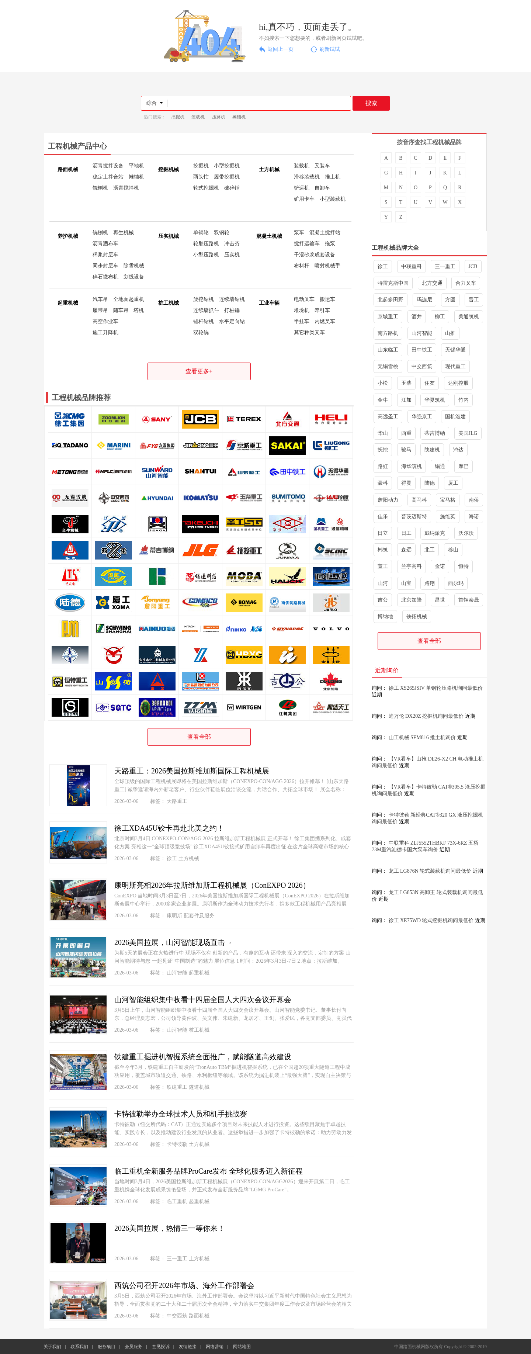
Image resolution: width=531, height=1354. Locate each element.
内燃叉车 (325, 321)
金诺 (440, 566)
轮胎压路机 (206, 243)
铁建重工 (177, 1087)
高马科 (419, 500)
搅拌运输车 (307, 243)
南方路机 (388, 333)
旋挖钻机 (203, 299)
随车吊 (121, 310)
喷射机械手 (327, 266)
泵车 (299, 232)
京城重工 (388, 316)
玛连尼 (424, 299)
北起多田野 (390, 299)
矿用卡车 (304, 199)
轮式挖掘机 (206, 188)
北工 (429, 550)
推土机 (332, 177)
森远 (406, 550)
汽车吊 (100, 299)
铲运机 (301, 188)
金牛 (383, 400)
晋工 (474, 299)
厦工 (453, 483)
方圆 (450, 299)
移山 (453, 550)
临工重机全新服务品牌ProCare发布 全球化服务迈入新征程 (208, 1171)
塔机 (138, 310)
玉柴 (406, 383)
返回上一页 (281, 49)
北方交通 (432, 283)
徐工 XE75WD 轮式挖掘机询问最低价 (431, 920)
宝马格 (447, 500)
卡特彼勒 (177, 1144)
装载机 (198, 117)
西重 (406, 433)
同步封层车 (105, 266)
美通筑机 (468, 316)
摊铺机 (239, 117)
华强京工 (422, 416)
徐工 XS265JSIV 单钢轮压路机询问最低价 (436, 688)
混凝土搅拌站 (324, 232)
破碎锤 (232, 188)
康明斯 (174, 915)
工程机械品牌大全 (395, 248)
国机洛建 (455, 416)
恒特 (463, 566)
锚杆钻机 (203, 321)
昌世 (440, 600)
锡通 (440, 466)
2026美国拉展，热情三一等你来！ (169, 1228)
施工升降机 (105, 332)
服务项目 (106, 1346)
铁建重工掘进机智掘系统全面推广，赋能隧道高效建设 (202, 1057)
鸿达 (458, 450)
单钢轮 (201, 232)
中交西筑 (177, 1316)
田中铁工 (422, 350)
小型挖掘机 (227, 166)
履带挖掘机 (227, 177)
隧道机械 (199, 1087)
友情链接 (188, 1346)
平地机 (136, 166)
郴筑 (383, 550)
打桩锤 (232, 310)
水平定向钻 (232, 321)
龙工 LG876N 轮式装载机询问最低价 (430, 871)
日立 (383, 533)
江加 (406, 400)
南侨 (474, 500)
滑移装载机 (307, 177)
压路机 (218, 117)
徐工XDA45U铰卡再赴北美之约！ (169, 828)
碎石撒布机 (105, 277)
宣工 (383, 566)
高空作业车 (105, 321)
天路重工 (177, 801)
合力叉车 (465, 283)
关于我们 (52, 1346)
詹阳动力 (388, 500)
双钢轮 (221, 232)
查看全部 (199, 737)
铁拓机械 (416, 616)
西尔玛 (456, 583)
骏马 (406, 450)
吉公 (383, 600)
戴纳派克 (434, 533)
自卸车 (322, 188)
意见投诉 (161, 1346)
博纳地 (385, 616)
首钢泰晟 (468, 600)
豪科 (383, 483)
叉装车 (322, 166)
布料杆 (301, 266)
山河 (383, 583)
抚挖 (383, 450)
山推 (450, 333)
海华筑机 (411, 466)
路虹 (383, 466)
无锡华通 (455, 350)
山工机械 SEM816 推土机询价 (422, 737)
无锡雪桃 (388, 366)
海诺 (474, 516)
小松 (383, 383)
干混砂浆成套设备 (314, 254)
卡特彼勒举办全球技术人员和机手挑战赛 (180, 1114)
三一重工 (177, 1258)
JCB (473, 266)
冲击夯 (232, 243)
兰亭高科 (411, 566)
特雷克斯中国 (393, 283)
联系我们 (79, 1346)
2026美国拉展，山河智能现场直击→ (173, 942)
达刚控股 (458, 383)
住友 (429, 383)
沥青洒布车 (105, 243)
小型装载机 (333, 199)
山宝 (406, 583)
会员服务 (133, 1346)
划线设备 (134, 277)
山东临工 (388, 350)
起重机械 (199, 973)
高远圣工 (388, 416)
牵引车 (322, 310)
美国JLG (468, 433)
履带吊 (100, 310)
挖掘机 (177, 117)
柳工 (440, 316)
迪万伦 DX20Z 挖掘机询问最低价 (426, 716)
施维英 (447, 516)
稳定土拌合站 (108, 177)
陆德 (429, 483)
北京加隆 (411, 600)
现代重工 (455, 366)
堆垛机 (301, 310)
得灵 (406, 483)
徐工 (172, 858)
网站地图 (242, 1346)
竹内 (463, 400)
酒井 (417, 316)
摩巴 (463, 466)
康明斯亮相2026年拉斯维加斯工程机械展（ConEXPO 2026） (212, 885)
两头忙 (201, 177)
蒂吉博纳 (434, 433)
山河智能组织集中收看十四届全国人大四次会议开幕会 (202, 999)
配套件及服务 (199, 915)
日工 (406, 533)
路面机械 (199, 1316)
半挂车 (301, 321)
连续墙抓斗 (206, 310)
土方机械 (188, 858)
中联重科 (411, 266)
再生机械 (123, 232)
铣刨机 (100, 188)
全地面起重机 (128, 299)
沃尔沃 (466, 533)
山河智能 (177, 973)
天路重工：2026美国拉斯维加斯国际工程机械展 (191, 771)
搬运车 (327, 299)
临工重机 (177, 1201)
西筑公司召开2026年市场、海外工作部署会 (184, 1285)
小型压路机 (206, 254)
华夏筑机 (434, 400)
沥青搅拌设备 (108, 166)
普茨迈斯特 (414, 516)
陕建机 (432, 450)
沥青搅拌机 (126, 188)
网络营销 (214, 1346)
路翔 (429, 583)
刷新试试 (329, 49)
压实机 (232, 254)
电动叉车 (304, 299)
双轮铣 (201, 332)
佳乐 (383, 516)
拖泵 (330, 243)
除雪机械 (134, 266)
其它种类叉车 (309, 332)
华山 (383, 433)
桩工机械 (199, 1030)
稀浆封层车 (105, 254)
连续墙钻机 (232, 299)
